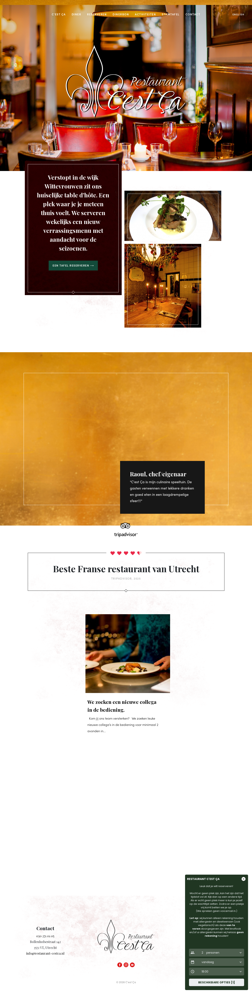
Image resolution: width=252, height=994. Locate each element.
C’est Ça (59, 14)
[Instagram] (126, 963)
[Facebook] (119, 963)
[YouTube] (132, 963)
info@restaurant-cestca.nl (45, 953)
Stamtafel (171, 14)
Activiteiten (145, 14)
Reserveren (97, 14)
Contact (192, 14)
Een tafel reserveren (73, 265)
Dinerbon (121, 14)
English (238, 14)
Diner (76, 14)
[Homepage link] (126, 940)
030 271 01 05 (45, 936)
